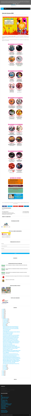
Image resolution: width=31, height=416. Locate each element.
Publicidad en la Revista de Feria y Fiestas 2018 (10, 346)
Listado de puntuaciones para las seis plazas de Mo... (11, 337)
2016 (3, 371)
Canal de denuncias (4, 412)
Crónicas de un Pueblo (4, 398)
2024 (3, 311)
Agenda (22, 14)
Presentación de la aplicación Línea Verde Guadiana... (11, 335)
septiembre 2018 (5, 322)
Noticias (5, 15)
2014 (3, 374)
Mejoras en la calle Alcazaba (10, 279)
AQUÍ (18, 39)
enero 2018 (4, 369)
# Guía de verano (19, 14)
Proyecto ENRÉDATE (6, 352)
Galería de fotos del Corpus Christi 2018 (9, 362)
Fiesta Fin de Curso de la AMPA (7, 334)
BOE (1, 395)
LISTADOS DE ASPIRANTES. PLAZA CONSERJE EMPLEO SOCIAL (11, 350)
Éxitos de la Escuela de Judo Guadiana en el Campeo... (11, 351)
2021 (3, 314)
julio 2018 (4, 324)
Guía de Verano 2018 (6, 330)
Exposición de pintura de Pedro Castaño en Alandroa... (11, 359)
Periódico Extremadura (4, 406)
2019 (3, 316)
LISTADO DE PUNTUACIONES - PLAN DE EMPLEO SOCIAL (11, 361)
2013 (3, 375)
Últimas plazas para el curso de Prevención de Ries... (11, 328)
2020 (3, 315)
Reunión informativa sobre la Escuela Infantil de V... (11, 326)
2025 (3, 310)
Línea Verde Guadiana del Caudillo (6, 403)
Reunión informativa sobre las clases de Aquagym (10, 327)
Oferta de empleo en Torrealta (8, 349)
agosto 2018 (5, 323)
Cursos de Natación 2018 (6, 329)
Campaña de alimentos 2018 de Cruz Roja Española (10, 340)
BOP (1, 396)
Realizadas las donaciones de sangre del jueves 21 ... (11, 336)
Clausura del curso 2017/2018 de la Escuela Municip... (11, 342)
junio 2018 (4, 325)
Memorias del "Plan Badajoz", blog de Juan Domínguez (11, 341)
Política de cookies (4, 410)
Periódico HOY (3, 407)
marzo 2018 (5, 367)
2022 (3, 313)
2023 (3, 312)
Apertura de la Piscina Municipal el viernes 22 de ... (10, 338)
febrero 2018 (5, 368)
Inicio (2, 8)
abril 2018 (4, 366)
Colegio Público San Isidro (5, 397)
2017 (3, 370)
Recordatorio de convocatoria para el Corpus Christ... (11, 363)
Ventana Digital (3, 408)
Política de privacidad (4, 411)
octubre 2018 (5, 321)
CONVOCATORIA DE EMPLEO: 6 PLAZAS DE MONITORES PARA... (12, 358)
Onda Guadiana (3, 405)
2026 (3, 309)
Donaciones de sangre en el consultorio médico (10, 339)
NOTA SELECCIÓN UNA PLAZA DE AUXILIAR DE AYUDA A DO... (11, 357)
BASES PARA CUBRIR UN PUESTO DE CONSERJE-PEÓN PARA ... (11, 360)
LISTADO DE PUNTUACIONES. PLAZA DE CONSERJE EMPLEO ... (11, 347)
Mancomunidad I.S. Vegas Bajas (6, 404)
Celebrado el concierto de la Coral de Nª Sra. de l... (10, 353)
